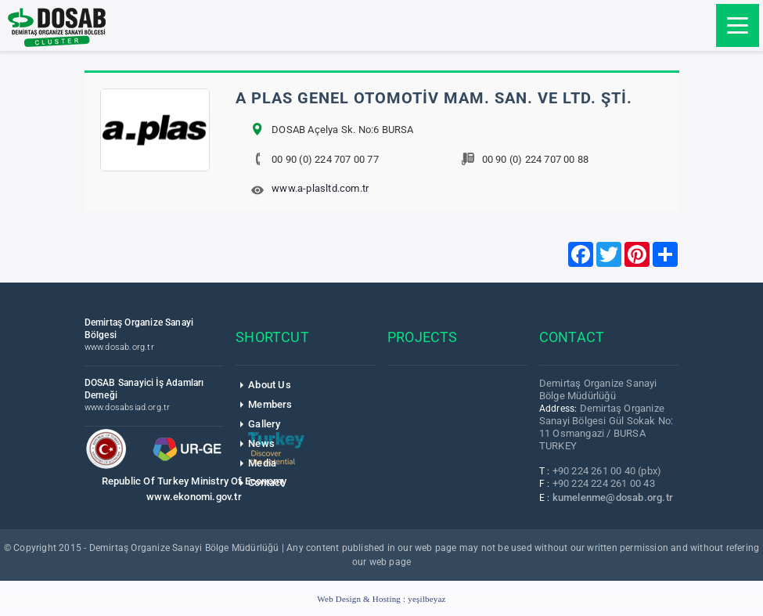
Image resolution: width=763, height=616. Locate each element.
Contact (265, 482)
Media (262, 463)
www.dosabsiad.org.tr (128, 407)
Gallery (264, 424)
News (261, 443)
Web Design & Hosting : (381, 598)
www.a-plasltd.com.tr (320, 188)
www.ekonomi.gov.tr (194, 497)
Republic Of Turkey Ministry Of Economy (194, 481)
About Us (269, 385)
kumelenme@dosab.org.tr (612, 497)
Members (270, 404)
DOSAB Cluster (57, 27)
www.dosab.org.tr (119, 347)
